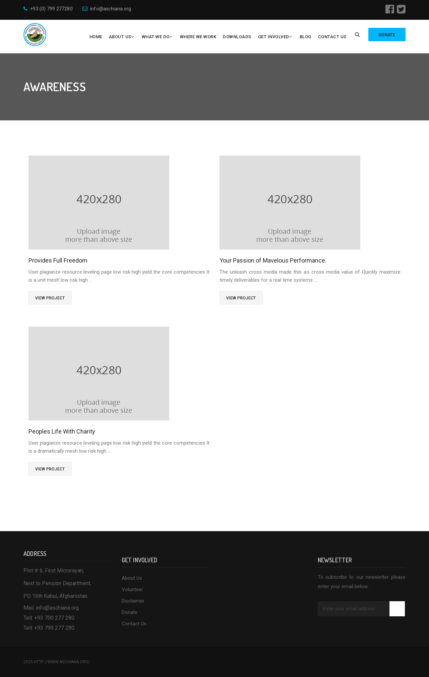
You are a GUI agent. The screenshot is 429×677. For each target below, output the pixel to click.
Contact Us (332, 36)
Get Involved (273, 36)
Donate (129, 612)
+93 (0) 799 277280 (48, 8)
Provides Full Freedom (57, 260)
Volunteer (132, 589)
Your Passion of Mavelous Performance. (273, 260)
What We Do (156, 36)
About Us (120, 36)
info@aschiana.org (106, 8)
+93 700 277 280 (54, 618)
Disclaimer (133, 601)
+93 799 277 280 (54, 628)
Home (95, 36)
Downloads (237, 36)
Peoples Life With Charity (61, 431)
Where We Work (198, 36)
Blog (305, 36)
